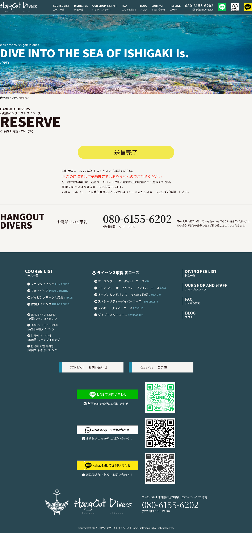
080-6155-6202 (199, 5)
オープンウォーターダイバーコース (121, 281)
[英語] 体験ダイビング (40, 329)
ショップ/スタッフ (102, 9)
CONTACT (157, 5)
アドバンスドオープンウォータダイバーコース (130, 288)
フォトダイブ (47, 290)
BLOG (143, 5)
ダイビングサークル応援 (51, 297)
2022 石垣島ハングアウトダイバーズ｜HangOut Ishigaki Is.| (123, 527)
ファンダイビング (48, 284)
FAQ (124, 5)
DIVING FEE (81, 5)
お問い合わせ (158, 9)
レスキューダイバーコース (119, 308)
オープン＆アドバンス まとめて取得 (127, 294)
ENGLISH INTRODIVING (42, 325)
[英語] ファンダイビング (42, 319)
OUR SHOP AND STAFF (206, 285)
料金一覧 (78, 9)
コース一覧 (58, 9)
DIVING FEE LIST (201, 271)
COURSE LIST (61, 5)
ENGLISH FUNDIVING (41, 314)
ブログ (143, 9)
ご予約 (173, 9)
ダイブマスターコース (120, 315)
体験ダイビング (49, 304)
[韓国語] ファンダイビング (43, 340)
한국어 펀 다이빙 (39, 335)
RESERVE (175, 5)
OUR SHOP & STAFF (104, 5)
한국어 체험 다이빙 (40, 346)
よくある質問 (129, 9)
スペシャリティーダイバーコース (126, 301)
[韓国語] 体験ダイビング (42, 350)
